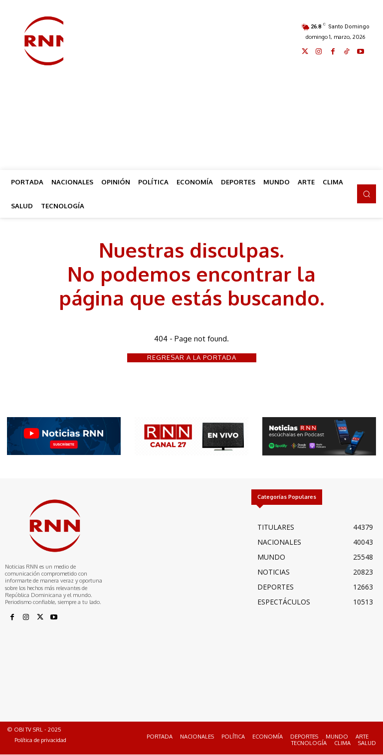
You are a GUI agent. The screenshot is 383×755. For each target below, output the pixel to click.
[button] (366, 193)
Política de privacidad (40, 740)
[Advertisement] (223, 85)
